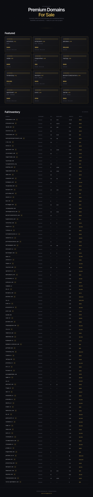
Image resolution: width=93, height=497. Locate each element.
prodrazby (9, 399)
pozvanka (9, 321)
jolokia (9, 259)
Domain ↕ (8, 116)
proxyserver (10, 307)
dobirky (9, 403)
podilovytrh (10, 418)
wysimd (8, 314)
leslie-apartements (12, 481)
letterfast (10, 222)
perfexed (9, 348)
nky (8, 289)
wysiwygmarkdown (11, 374)
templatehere (10, 171)
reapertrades (10, 157)
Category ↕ (41, 116)
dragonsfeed (10, 451)
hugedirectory (11, 219)
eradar (8, 406)
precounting (10, 463)
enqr (8, 201)
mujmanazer (10, 340)
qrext (8, 311)
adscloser (10, 384)
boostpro (9, 189)
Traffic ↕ (71, 116)
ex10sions (10, 282)
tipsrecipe (10, 160)
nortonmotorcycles (12, 234)
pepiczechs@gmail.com (46, 493)
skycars (9, 197)
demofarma (10, 336)
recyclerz (10, 267)
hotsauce (9, 370)
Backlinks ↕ (59, 116)
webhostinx (10, 410)
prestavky (9, 363)
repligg (9, 359)
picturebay (10, 193)
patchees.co (10, 455)
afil (8, 366)
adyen (8, 256)
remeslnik (10, 333)
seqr (8, 391)
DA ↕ (51, 116)
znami (8, 425)
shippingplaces (11, 325)
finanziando (10, 134)
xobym (8, 429)
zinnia (8, 145)
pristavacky (10, 278)
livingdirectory (11, 164)
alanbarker (10, 178)
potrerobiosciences (12, 241)
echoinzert (10, 249)
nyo (7, 381)
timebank (9, 286)
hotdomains (10, 182)
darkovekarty (10, 274)
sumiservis (10, 237)
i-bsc (8, 142)
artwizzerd (10, 123)
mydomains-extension (13, 344)
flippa (8, 388)
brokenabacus (10, 119)
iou (7, 300)
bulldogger (10, 204)
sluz (8, 329)
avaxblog (9, 167)
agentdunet (10, 149)
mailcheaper (10, 252)
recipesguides (10, 208)
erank (8, 303)
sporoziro (9, 271)
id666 (8, 174)
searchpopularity (12, 211)
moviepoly (10, 292)
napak (8, 377)
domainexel (10, 470)
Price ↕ (81, 116)
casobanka (9, 421)
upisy (8, 433)
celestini (10, 130)
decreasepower (11, 245)
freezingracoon (11, 478)
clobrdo (9, 355)
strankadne (10, 444)
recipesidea (10, 185)
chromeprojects (11, 440)
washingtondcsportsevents (14, 138)
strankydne (10, 436)
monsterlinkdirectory (13, 215)
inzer (8, 318)
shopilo (9, 226)
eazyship (9, 474)
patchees (9, 296)
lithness (9, 230)
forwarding (10, 351)
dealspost (10, 466)
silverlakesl (10, 153)
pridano (9, 448)
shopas (8, 263)
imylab (9, 127)
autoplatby (10, 395)
